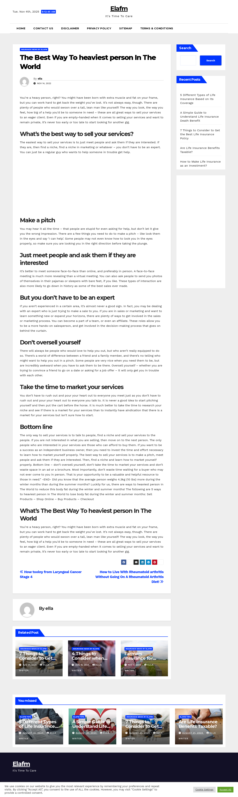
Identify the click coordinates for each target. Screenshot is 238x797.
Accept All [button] (225, 789)
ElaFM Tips (25, 717)
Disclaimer (70, 28)
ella (40, 78)
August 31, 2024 (33, 733)
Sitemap (125, 28)
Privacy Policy (99, 28)
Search (185, 48)
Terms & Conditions (156, 28)
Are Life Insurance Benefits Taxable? (198, 724)
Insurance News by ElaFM (34, 49)
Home (21, 28)
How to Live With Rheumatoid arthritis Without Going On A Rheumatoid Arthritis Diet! (129, 577)
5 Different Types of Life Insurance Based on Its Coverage (197, 99)
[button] (224, 28)
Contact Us (43, 28)
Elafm (119, 8)
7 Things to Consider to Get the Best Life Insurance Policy (200, 134)
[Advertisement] (92, 185)
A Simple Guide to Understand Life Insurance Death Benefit (199, 116)
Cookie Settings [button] (204, 789)
